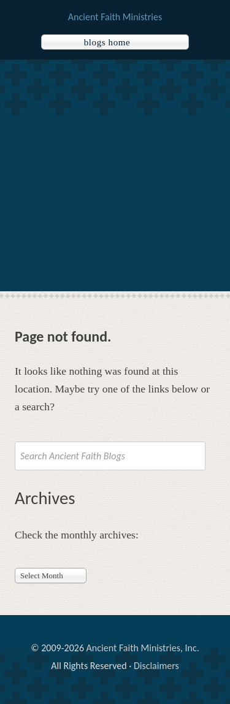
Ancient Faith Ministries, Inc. (142, 648)
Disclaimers (156, 665)
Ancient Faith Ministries (115, 17)
